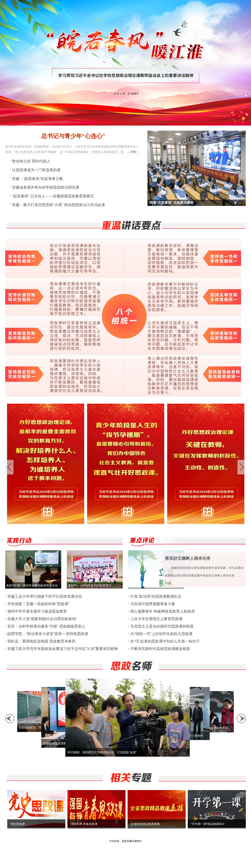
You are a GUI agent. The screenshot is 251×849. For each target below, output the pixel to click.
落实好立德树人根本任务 (188, 558)
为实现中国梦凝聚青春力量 (152, 604)
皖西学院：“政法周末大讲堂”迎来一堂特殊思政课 (47, 634)
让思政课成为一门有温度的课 (36, 170)
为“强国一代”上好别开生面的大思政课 (161, 634)
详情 (133, 152)
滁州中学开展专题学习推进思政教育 (37, 611)
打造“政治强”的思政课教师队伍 (155, 596)
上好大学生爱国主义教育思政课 (156, 619)
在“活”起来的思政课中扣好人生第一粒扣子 (165, 641)
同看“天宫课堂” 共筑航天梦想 (172, 202)
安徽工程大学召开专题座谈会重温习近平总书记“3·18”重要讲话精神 (62, 649)
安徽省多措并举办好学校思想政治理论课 (45, 187)
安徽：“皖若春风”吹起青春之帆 (37, 179)
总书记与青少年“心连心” (73, 136)
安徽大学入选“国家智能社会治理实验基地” (42, 619)
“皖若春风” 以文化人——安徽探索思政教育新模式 (53, 196)
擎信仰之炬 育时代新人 (31, 161)
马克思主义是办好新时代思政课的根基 (162, 626)
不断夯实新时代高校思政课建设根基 (160, 649)
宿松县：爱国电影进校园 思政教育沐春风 (41, 641)
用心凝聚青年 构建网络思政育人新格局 (162, 611)
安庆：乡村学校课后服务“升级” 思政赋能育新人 (46, 626)
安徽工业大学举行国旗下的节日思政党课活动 (44, 596)
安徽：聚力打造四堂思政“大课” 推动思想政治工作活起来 (58, 205)
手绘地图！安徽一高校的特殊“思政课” (38, 604)
